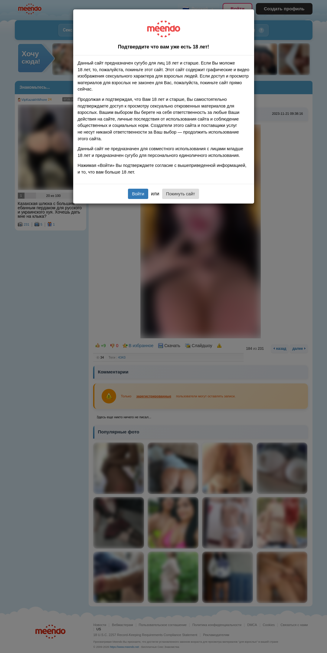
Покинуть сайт (180, 193)
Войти (138, 193)
